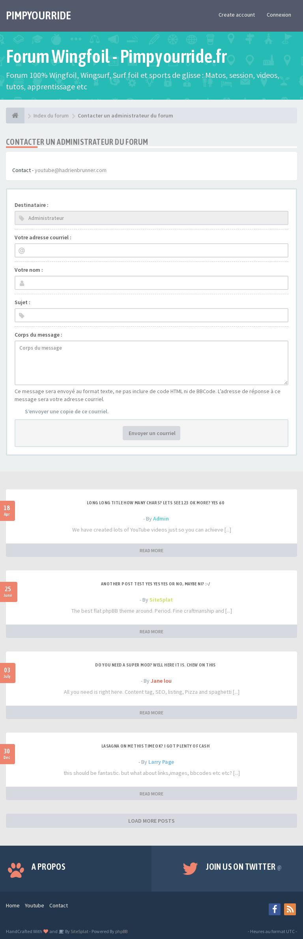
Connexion (279, 14)
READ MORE (151, 550)
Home (13, 905)
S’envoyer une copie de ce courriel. (67, 411)
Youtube (34, 905)
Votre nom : (29, 269)
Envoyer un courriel (151, 433)
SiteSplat (161, 599)
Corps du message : (38, 334)
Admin (161, 518)
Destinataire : (32, 204)
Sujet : (22, 302)
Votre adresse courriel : (43, 237)
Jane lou (161, 680)
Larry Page (161, 761)
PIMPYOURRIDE (38, 15)
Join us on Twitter (244, 866)
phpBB (121, 931)
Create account (237, 14)
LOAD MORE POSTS (151, 820)
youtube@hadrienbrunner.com (71, 170)
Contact (58, 905)
